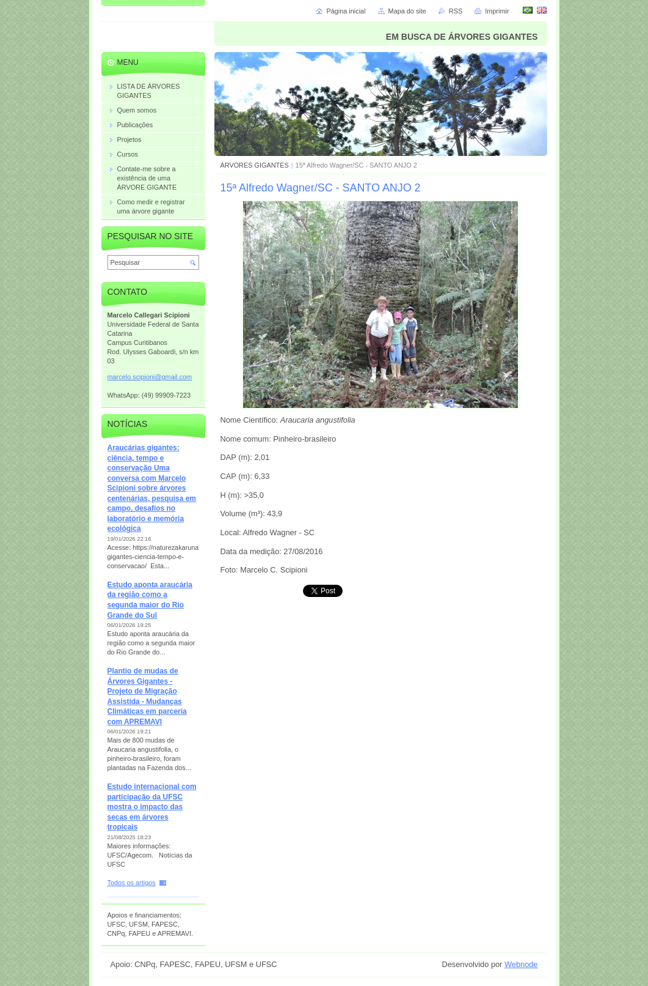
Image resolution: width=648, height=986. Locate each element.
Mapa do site (407, 11)
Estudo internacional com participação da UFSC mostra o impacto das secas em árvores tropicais (152, 806)
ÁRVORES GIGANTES (254, 165)
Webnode (521, 964)
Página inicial (345, 11)
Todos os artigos (131, 882)
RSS (455, 11)
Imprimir (497, 11)
